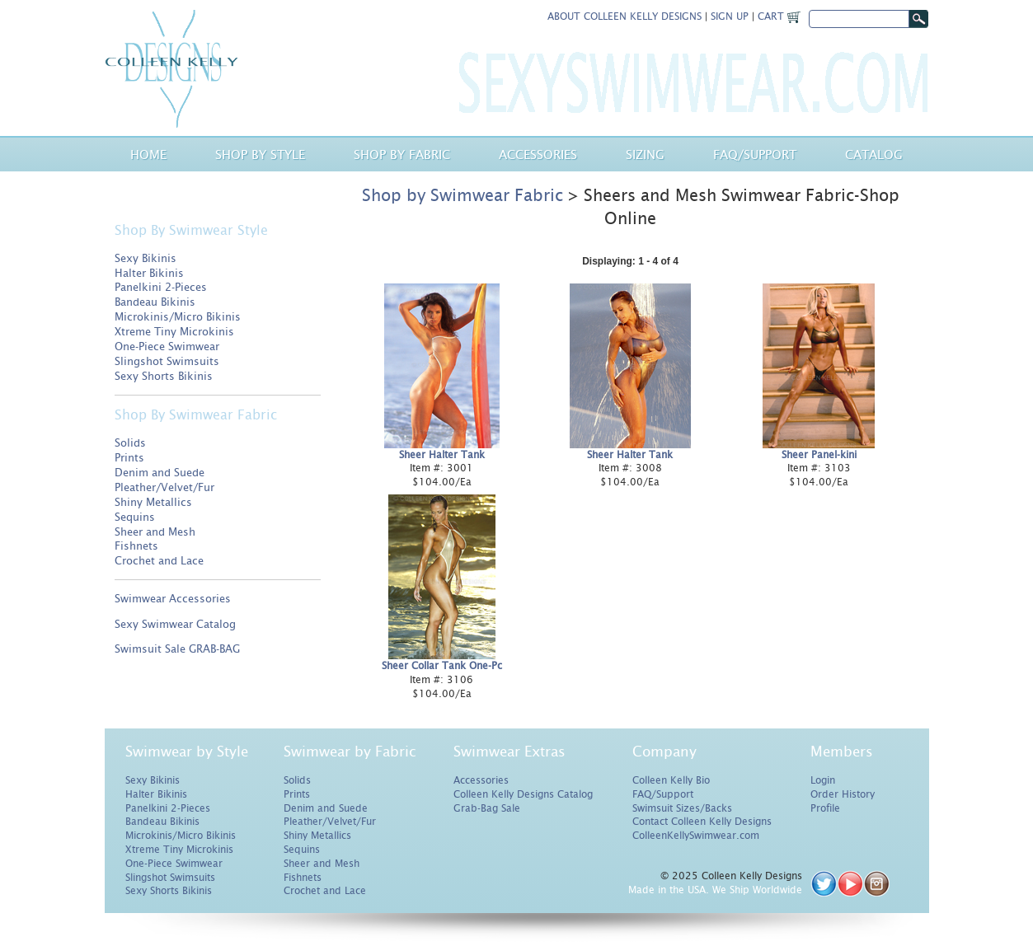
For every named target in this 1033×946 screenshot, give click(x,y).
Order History (842, 794)
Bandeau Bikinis (155, 302)
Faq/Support (754, 155)
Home (148, 155)
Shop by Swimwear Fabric (462, 195)
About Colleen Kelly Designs (624, 16)
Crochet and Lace (159, 561)
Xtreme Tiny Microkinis (174, 331)
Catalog (874, 155)
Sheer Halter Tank (442, 455)
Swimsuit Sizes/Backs (682, 808)
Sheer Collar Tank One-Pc (442, 666)
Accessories (538, 155)
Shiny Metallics (153, 502)
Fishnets (136, 546)
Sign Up (730, 16)
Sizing (645, 155)
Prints (129, 458)
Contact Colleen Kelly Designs (702, 821)
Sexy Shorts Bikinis (164, 376)
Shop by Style (260, 155)
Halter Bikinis (149, 273)
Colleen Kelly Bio (671, 780)
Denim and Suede (159, 472)
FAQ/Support (662, 794)
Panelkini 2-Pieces (161, 287)
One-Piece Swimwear (167, 346)
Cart (779, 16)
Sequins (135, 517)
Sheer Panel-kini (819, 455)
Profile (825, 808)
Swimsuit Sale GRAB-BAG (177, 649)
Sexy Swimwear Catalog (175, 624)
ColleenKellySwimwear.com (695, 835)
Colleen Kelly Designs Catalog (523, 794)
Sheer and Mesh (155, 532)
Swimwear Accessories (173, 598)
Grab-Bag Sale (486, 808)
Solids (130, 443)
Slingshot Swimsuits (167, 361)
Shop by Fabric (402, 155)
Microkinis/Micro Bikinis (178, 317)
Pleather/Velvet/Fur (164, 487)
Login (822, 780)
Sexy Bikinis (145, 258)
